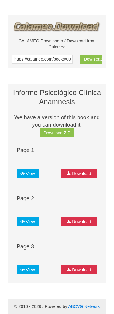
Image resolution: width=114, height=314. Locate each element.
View (27, 173)
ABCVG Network (84, 306)
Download (93, 59)
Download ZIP (57, 133)
